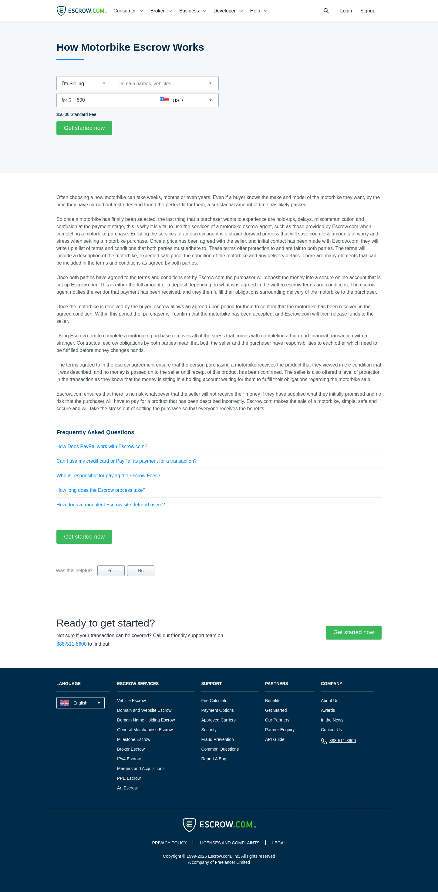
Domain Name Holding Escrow (146, 720)
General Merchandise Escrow (145, 729)
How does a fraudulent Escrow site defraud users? (110, 504)
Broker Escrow (131, 749)
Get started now (84, 128)
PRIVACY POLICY (169, 842)
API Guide (275, 739)
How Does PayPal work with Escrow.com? (101, 446)
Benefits (273, 700)
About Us (330, 700)
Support (211, 683)
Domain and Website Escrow (144, 710)
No (140, 570)
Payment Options (217, 710)
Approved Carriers (218, 720)
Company (331, 683)
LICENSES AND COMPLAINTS (230, 842)
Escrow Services (138, 683)
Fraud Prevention (217, 739)
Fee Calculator (215, 700)
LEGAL (279, 842)
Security (209, 729)
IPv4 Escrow (129, 758)
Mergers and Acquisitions (140, 768)
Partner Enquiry (280, 729)
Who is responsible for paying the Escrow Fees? (108, 475)
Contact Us (331, 729)
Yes (111, 570)
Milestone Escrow (133, 739)
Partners (276, 683)
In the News (332, 720)
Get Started (276, 710)
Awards (328, 710)
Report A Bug (213, 758)
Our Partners (277, 720)
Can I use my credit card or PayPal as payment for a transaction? (126, 461)
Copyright (172, 856)
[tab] (128, 11)
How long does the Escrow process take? (100, 490)
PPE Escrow (129, 778)
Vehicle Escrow (131, 700)
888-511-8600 (71, 644)
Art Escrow (127, 788)
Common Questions (220, 749)
